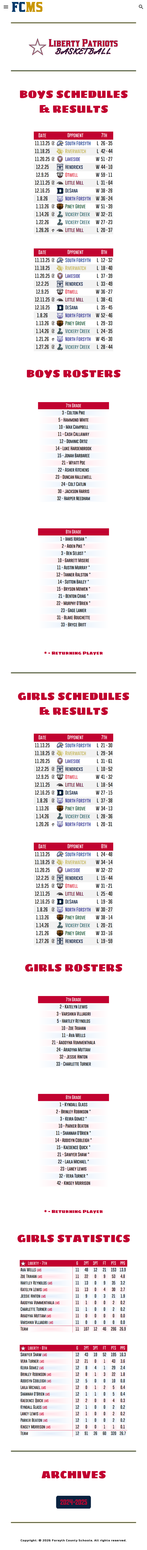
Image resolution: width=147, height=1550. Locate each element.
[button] (6, 7)
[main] (73, 102)
